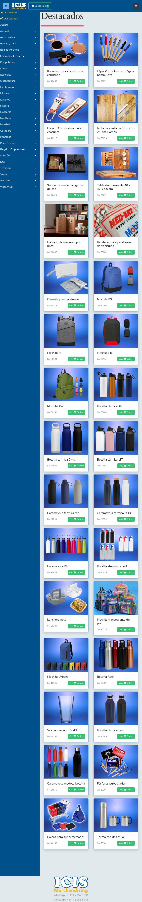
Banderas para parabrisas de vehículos (115, 242)
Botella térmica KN (110, 402)
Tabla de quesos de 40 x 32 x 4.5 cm (114, 185)
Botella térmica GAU (63, 455)
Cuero (5, 68)
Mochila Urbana (59, 670)
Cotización (40, 5)
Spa (4, 162)
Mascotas (7, 112)
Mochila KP (56, 349)
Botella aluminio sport (113, 560)
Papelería (7, 137)
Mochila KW (57, 402)
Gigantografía (9, 81)
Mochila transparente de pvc (114, 615)
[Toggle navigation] (136, 6)
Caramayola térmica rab (65, 507)
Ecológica (7, 75)
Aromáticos (8, 31)
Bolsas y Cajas (10, 43)
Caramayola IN (59, 560)
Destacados (10, 18)
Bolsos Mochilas (11, 50)
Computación (9, 62)
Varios (5, 174)
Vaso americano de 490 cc (66, 722)
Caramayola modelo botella (62, 777)
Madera (6, 106)
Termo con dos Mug (111, 832)
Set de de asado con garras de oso (67, 185)
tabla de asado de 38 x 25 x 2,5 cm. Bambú (115, 129)
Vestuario (7, 180)
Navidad (6, 124)
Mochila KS (105, 296)
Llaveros (7, 99)
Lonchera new (58, 613)
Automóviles (9, 37)
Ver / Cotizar (77, 80)
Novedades (10, 12)
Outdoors (7, 131)
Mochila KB (105, 349)
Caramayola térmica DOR (115, 507)
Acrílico (6, 25)
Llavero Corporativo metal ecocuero (66, 129)
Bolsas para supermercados (59, 833)
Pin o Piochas (9, 143)
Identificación (9, 87)
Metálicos (7, 118)
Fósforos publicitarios (112, 775)
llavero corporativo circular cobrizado (67, 72)
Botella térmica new (111, 722)
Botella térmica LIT (111, 455)
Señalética (8, 155)
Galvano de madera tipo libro (65, 242)
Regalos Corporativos (14, 149)
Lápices (6, 93)
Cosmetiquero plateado (65, 296)
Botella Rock (106, 670)
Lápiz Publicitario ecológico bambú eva (116, 72)
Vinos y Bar (8, 187)
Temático (7, 168)
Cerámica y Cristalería (14, 56)
